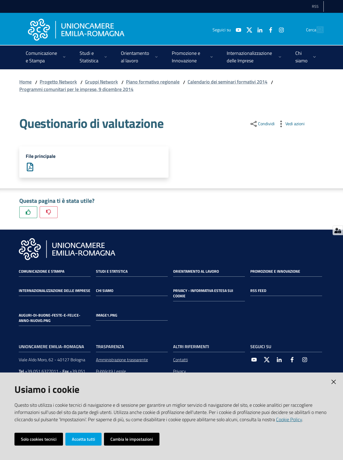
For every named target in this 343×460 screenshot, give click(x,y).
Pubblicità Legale (111, 371)
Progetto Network (58, 81)
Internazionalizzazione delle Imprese (54, 290)
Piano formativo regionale (153, 81)
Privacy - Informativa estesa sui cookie (203, 293)
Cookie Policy (289, 419)
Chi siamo (104, 290)
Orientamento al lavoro (196, 271)
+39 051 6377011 (41, 371)
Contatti (180, 360)
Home (25, 81)
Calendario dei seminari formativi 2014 (227, 81)
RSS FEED (258, 290)
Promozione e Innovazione (275, 271)
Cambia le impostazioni (131, 439)
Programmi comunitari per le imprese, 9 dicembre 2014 (76, 89)
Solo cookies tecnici (39, 439)
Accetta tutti (83, 439)
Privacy (179, 371)
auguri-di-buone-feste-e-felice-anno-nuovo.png (49, 318)
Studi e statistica (112, 271)
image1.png (106, 315)
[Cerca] (317, 29)
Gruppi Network (101, 81)
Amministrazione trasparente (122, 360)
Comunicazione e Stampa (41, 271)
